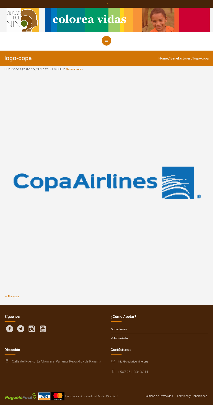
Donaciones (119, 329)
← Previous (11, 296)
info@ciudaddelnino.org (133, 361)
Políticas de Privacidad (158, 396)
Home (163, 58)
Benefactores (180, 58)
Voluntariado (119, 338)
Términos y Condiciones (192, 396)
